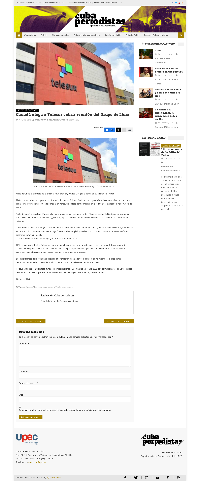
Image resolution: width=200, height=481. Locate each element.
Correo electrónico (28, 383)
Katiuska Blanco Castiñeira (164, 60)
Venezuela (68, 287)
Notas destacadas (60, 35)
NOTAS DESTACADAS (27, 110)
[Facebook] (109, 130)
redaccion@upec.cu (37, 462)
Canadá (28, 287)
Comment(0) (74, 119)
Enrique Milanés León (167, 103)
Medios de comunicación (44, 287)
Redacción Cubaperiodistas (50, 119)
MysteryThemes (54, 477)
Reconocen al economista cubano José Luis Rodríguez (120, 321)
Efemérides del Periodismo (80, 2)
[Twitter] (118, 130)
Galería (44, 35)
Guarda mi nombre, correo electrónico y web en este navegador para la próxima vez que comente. (65, 410)
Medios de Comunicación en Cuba (108, 2)
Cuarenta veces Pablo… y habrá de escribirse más (169, 92)
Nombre (23, 371)
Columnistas (30, 35)
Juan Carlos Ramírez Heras (166, 81)
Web (21, 394)
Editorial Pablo (132, 35)
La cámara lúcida (113, 35)
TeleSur (59, 287)
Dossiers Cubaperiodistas (156, 35)
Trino (158, 50)
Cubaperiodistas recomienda (87, 35)
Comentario (25, 343)
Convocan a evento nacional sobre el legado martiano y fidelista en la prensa (32, 321)
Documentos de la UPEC (55, 2)
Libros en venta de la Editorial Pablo (171, 152)
